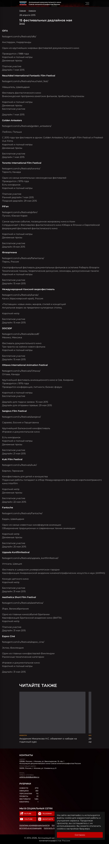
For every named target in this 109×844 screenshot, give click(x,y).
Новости (32, 11)
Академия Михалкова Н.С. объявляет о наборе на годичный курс (48, 740)
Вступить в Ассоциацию (30, 828)
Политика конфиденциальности (34, 825)
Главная (22, 11)
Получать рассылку (53, 828)
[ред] (22, 23)
